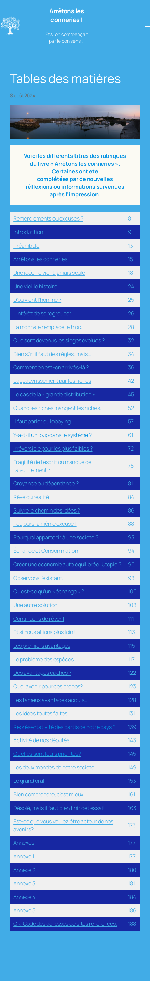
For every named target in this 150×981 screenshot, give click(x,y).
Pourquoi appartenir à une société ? (55, 537)
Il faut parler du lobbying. (42, 421)
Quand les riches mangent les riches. (57, 408)
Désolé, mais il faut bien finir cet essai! (59, 808)
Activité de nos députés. (42, 740)
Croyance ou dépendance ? (46, 483)
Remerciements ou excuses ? (48, 218)
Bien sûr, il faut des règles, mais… (52, 354)
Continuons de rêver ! (38, 618)
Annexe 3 (24, 883)
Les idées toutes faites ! (41, 713)
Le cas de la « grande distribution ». (54, 394)
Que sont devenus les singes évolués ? (58, 340)
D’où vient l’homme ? (37, 300)
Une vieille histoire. (36, 286)
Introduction (28, 232)
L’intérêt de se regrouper (42, 313)
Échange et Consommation (45, 551)
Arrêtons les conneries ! (66, 15)
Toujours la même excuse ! (45, 523)
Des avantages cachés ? (42, 672)
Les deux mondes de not (41, 767)
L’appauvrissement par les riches (52, 380)
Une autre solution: (36, 605)
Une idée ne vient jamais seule (49, 272)
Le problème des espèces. (44, 659)
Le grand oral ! (30, 781)
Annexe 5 (24, 910)
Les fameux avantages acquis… (50, 700)
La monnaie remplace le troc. (47, 327)
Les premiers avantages (41, 645)
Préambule (26, 245)
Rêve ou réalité (31, 497)
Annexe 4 (24, 897)
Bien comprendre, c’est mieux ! (49, 794)
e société (83, 767)
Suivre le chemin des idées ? (46, 510)
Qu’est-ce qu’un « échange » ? (48, 591)
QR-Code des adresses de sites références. (65, 923)
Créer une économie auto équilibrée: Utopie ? (67, 564)
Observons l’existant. (38, 578)
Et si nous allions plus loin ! (44, 632)
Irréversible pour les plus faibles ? (52, 448)
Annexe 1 (23, 856)
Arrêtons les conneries (40, 259)
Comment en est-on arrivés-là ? (51, 367)
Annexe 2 (24, 870)
